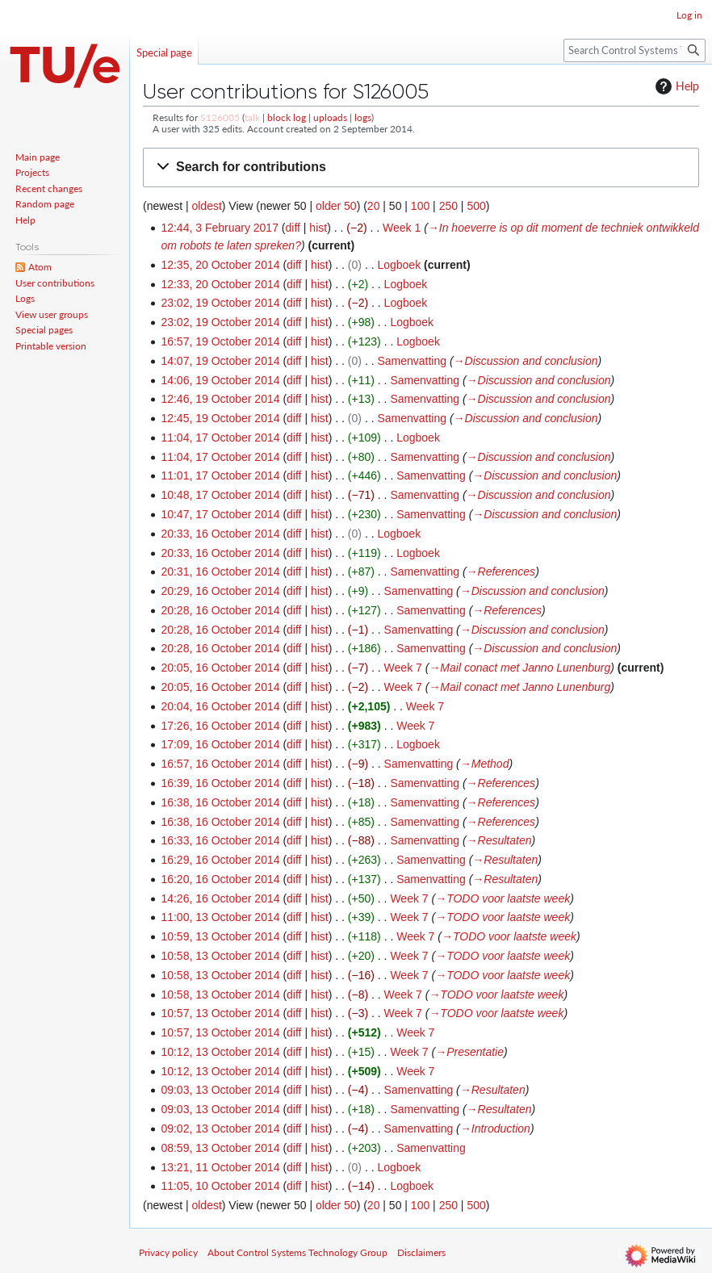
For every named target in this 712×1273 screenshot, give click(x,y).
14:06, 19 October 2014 (220, 380)
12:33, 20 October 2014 (220, 284)
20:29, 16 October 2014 (220, 590)
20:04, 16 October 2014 (220, 706)
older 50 (336, 205)
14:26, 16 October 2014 (220, 898)
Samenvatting (411, 360)
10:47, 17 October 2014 (220, 514)
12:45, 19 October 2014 (220, 418)
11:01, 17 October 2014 (220, 475)
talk (252, 117)
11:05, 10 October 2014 (220, 1185)
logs (362, 117)
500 (476, 205)
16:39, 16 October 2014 (220, 783)
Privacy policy (168, 1252)
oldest (206, 205)
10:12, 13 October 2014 (220, 1051)
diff (293, 227)
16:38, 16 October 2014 (220, 802)
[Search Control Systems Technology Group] (634, 50)
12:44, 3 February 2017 (220, 227)
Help (675, 86)
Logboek (399, 264)
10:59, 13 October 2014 (220, 936)
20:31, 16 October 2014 (220, 571)
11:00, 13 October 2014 (220, 917)
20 (373, 205)
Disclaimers (421, 1252)
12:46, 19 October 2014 (220, 398)
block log (286, 117)
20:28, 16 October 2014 (220, 610)
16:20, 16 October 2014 (220, 879)
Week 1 (402, 227)
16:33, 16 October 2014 (220, 840)
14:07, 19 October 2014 (220, 360)
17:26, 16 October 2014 (220, 725)
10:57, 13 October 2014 (220, 1013)
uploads (330, 117)
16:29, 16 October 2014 (220, 859)
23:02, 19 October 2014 (220, 302)
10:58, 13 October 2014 (220, 955)
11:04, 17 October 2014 (220, 437)
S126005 (220, 117)
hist (318, 227)
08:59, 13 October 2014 (220, 1147)
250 (448, 205)
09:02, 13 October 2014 (220, 1128)
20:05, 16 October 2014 (220, 667)
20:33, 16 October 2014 (220, 533)
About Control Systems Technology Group (297, 1252)
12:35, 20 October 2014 (220, 264)
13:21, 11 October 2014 (220, 1167)
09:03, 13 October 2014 (220, 1089)
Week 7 (403, 667)
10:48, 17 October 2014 (220, 494)
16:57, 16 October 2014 (220, 763)
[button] (421, 167)
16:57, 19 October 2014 (220, 341)
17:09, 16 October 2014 (220, 744)
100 (420, 205)
